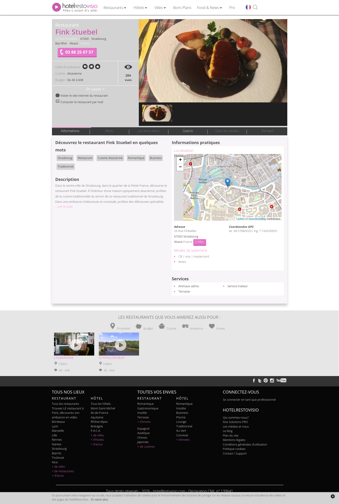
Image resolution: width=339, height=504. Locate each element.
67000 (84, 39)
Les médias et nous (236, 426)
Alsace (74, 43)
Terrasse (184, 291)
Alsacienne (74, 73)
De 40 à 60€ (75, 80)
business (182, 413)
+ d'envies (144, 422)
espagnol (143, 428)
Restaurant (85, 158)
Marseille (58, 431)
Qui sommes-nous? (236, 417)
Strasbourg (98, 39)
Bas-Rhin (61, 43)
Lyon (55, 426)
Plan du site (231, 435)
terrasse (143, 417)
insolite (142, 413)
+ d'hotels (97, 439)
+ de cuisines (146, 446)
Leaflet (240, 218)
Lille (54, 435)
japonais (143, 442)
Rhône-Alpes (99, 422)
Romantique (136, 158)
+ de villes (58, 466)
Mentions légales (234, 440)
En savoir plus (99, 499)
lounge (181, 422)
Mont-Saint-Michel (103, 408)
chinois (142, 437)
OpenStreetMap (257, 218)
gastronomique (148, 408)
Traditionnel (66, 166)
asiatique (143, 433)
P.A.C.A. (96, 431)
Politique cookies (234, 449)
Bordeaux (58, 422)
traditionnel (184, 426)
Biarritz (56, 453)
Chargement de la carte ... (227, 187)
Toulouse (58, 457)
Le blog (228, 431)
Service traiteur (238, 286)
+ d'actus (58, 475)
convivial (182, 435)
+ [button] (180, 160)
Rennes (57, 439)
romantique (145, 404)
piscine (181, 417)
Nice (55, 462)
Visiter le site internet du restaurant (81, 95)
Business (156, 158)
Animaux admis (188, 286)
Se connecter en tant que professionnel (249, 399)
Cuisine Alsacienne (110, 158)
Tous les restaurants (65, 404)
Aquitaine (97, 417)
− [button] (180, 167)
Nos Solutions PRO (235, 422)
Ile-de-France (99, 413)
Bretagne (97, 426)
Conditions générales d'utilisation (245, 444)
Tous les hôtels (101, 404)
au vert (181, 431)
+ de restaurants (63, 471)
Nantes (56, 444)
